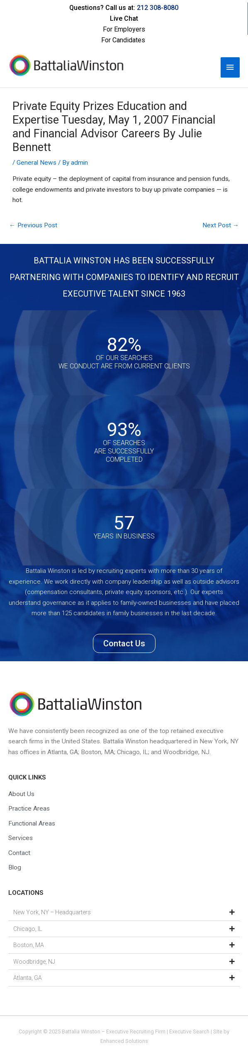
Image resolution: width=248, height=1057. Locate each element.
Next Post (220, 225)
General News (36, 162)
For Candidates (123, 40)
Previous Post (33, 225)
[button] (124, 912)
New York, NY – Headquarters (52, 912)
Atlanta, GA (27, 977)
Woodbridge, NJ (34, 961)
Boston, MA (28, 945)
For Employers (124, 29)
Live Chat (124, 18)
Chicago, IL (27, 928)
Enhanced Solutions (124, 1041)
